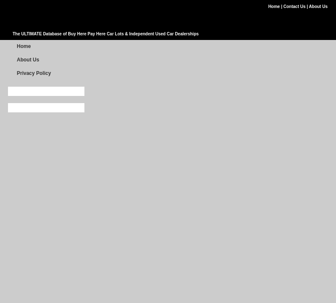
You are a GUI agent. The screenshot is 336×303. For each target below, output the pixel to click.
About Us (318, 6)
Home (274, 6)
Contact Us (295, 6)
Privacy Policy (34, 73)
